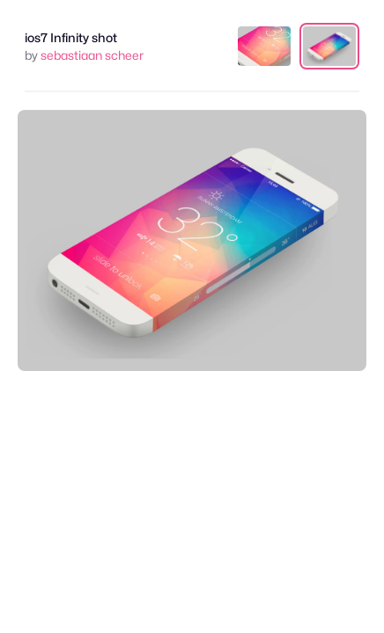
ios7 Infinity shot (71, 37)
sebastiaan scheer (92, 54)
